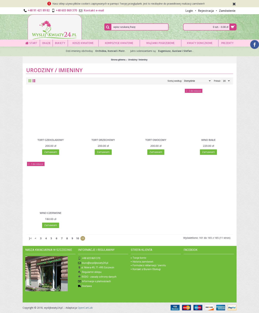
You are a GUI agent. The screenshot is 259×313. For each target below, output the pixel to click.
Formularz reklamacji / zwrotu (148, 265)
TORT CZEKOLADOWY (50, 140)
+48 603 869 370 (89, 258)
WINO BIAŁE (208, 140)
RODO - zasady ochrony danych (97, 277)
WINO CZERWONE (50, 213)
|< (30, 238)
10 (77, 238)
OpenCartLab (85, 307)
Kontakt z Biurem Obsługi (146, 269)
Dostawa (85, 286)
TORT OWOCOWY (155, 140)
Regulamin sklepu (90, 272)
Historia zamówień (142, 261)
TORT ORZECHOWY (103, 140)
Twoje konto (138, 257)
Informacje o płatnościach (94, 281)
